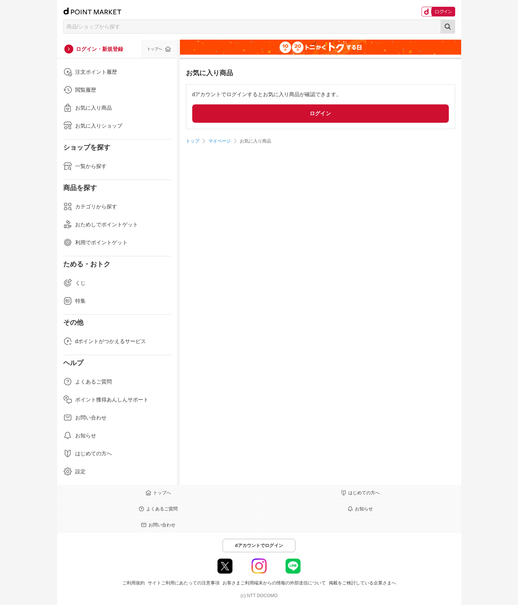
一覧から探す (85, 166)
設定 (74, 471)
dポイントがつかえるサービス (104, 341)
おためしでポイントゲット (100, 224)
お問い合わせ (85, 417)
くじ (74, 282)
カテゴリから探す (90, 206)
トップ (192, 141)
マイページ (219, 141)
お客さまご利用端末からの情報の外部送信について (274, 583)
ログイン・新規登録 (99, 49)
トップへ (154, 49)
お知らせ (79, 435)
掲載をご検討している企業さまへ (362, 583)
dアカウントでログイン (259, 545)
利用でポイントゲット (95, 242)
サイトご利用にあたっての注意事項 (184, 583)
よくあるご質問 (87, 381)
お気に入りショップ (92, 125)
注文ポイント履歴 (90, 71)
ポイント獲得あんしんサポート (105, 399)
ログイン (320, 113)
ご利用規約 (133, 583)
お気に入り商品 (87, 107)
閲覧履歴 (79, 89)
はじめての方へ (87, 453)
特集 (74, 300)
